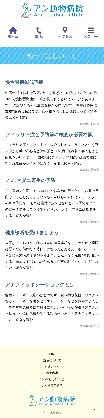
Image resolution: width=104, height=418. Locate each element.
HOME (52, 354)
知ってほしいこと (52, 379)
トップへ (95, 409)
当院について (52, 360)
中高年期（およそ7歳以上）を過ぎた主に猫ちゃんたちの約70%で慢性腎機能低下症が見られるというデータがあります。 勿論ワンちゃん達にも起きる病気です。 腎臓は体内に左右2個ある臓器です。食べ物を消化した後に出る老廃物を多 (51, 105)
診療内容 (52, 373)
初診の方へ (52, 366)
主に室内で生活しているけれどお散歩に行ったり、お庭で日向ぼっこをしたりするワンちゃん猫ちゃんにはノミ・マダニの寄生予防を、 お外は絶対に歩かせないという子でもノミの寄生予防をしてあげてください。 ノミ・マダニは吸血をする (52, 203)
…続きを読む (19, 117)
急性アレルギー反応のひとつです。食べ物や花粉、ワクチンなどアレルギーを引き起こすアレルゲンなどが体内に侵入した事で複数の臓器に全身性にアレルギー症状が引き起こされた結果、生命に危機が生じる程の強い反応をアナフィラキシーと (52, 307)
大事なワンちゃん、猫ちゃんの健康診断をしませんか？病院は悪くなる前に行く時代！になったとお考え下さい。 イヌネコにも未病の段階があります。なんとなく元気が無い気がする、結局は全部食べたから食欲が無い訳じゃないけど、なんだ (52, 255)
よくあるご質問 (52, 385)
